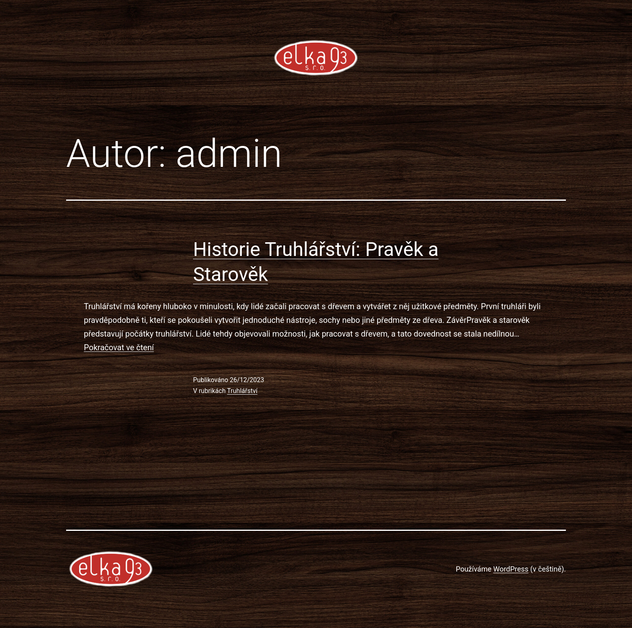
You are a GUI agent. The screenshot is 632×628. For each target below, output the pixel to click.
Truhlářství (242, 391)
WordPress (510, 569)
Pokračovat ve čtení (119, 347)
